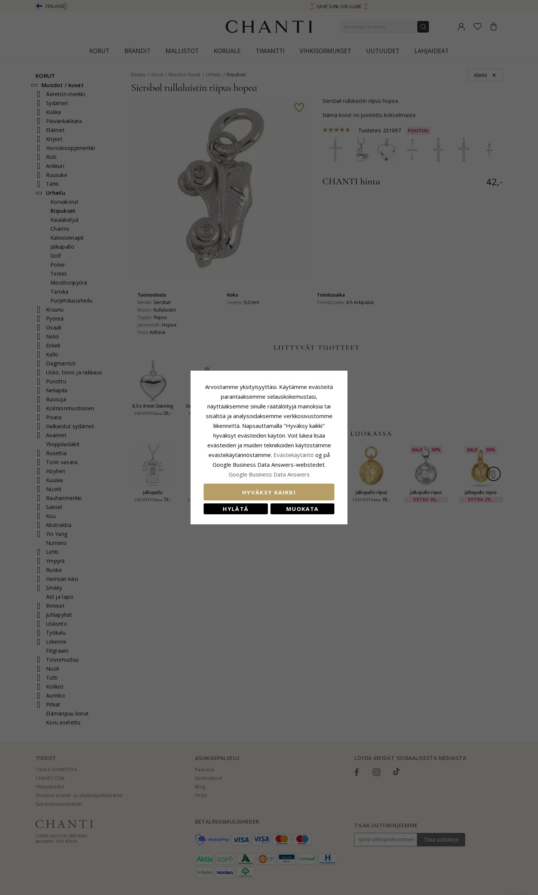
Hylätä (235, 508)
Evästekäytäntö (293, 455)
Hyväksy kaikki (269, 492)
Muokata (302, 508)
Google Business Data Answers (269, 474)
